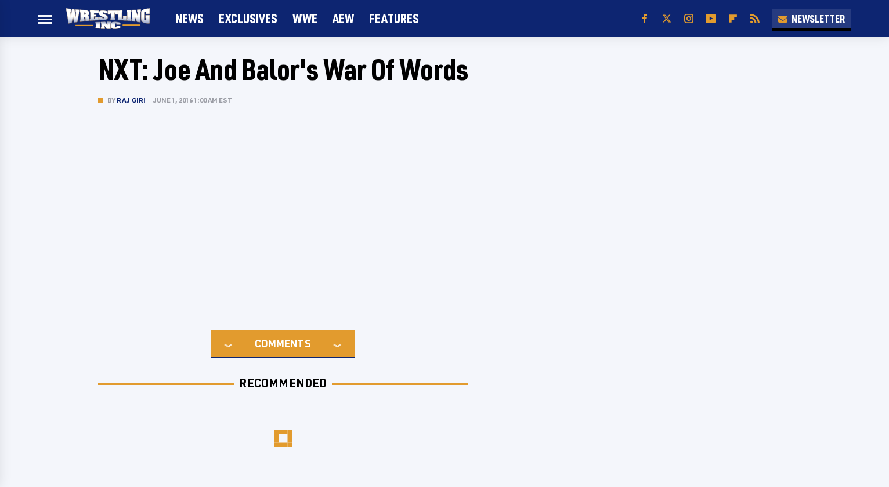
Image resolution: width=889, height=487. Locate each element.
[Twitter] (667, 19)
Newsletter (811, 18)
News (189, 18)
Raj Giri (131, 100)
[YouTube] (711, 19)
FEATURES (394, 18)
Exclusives (248, 18)
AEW (343, 18)
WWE (304, 18)
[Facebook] (644, 19)
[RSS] (755, 19)
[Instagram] (689, 19)
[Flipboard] (733, 19)
